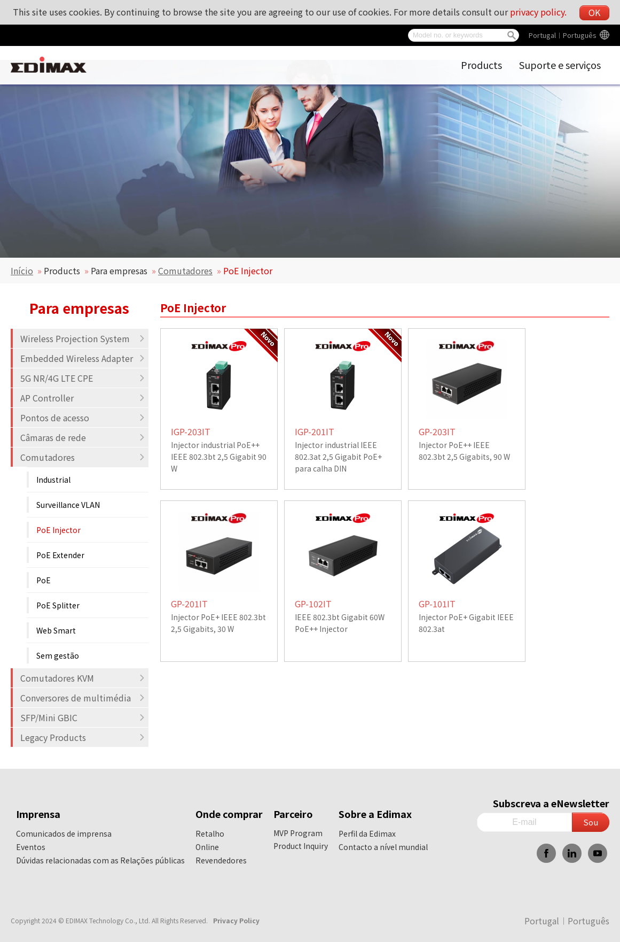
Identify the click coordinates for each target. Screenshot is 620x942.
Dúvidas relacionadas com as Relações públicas (100, 860)
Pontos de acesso (82, 417)
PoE (43, 580)
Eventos (30, 846)
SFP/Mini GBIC (82, 717)
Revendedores (221, 860)
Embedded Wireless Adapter (82, 358)
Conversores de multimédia (82, 697)
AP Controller (82, 397)
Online (207, 846)
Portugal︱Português (563, 35)
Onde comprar (229, 814)
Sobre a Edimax (375, 814)
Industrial (53, 479)
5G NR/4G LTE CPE (82, 378)
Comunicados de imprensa (64, 833)
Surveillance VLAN (68, 504)
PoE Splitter (58, 605)
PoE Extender (60, 555)
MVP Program (298, 833)
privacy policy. (538, 11)
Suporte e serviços (560, 65)
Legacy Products (82, 737)
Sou (590, 822)
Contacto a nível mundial (383, 846)
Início (22, 270)
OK (594, 12)
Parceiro (293, 814)
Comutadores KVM (82, 677)
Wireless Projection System (82, 338)
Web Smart (56, 630)
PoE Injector (58, 529)
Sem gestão (57, 655)
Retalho (209, 833)
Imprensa (38, 814)
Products (481, 65)
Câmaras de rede (82, 437)
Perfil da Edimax (367, 833)
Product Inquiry (300, 845)
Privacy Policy (236, 920)
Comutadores (185, 270)
